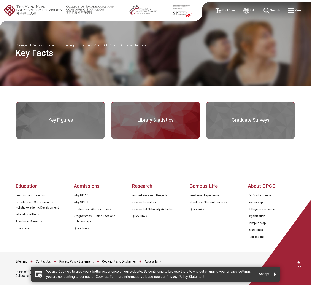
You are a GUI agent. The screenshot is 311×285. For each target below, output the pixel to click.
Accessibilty (153, 261)
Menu (295, 10)
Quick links (197, 209)
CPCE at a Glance (130, 45)
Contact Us (43, 261)
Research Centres (144, 202)
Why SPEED (81, 202)
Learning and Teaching (31, 195)
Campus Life (204, 186)
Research (142, 186)
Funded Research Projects (149, 195)
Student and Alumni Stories (92, 209)
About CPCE (103, 45)
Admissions (87, 186)
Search (272, 11)
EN (248, 10)
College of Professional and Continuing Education (53, 45)
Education (27, 186)
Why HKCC (81, 195)
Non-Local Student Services (208, 202)
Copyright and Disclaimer (119, 261)
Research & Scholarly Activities (153, 209)
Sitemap (21, 261)
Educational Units (27, 214)
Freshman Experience (204, 195)
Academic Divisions (29, 221)
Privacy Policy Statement (76, 261)
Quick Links (23, 228)
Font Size (225, 10)
